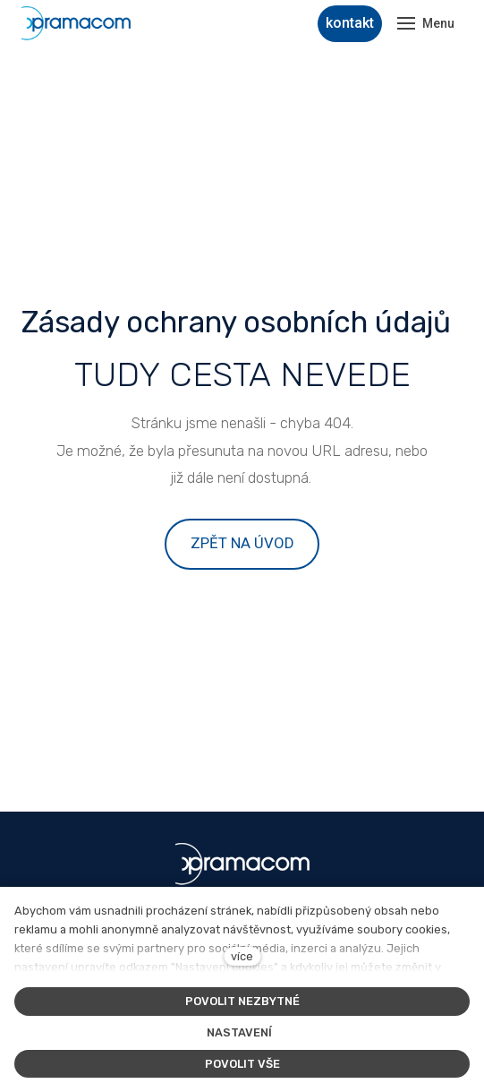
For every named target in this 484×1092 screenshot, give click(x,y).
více (242, 956)
